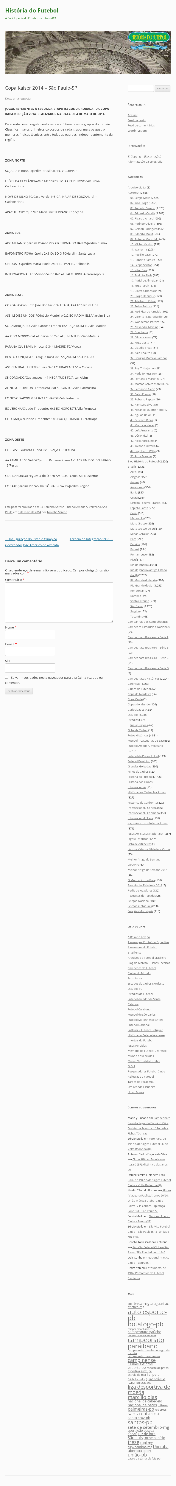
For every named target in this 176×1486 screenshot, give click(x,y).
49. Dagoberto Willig (143, 451)
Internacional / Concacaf (143, 808)
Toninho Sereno (57, 512)
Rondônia (136, 591)
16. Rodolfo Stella (141, 275)
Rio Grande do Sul (141, 585)
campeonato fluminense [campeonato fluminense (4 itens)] (141, 1328)
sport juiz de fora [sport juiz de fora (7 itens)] (142, 1434)
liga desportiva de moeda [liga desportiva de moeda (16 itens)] (149, 1389)
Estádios (133, 720)
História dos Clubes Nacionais (147, 792)
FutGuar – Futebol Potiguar (145, 1030)
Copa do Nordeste (139, 694)
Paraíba (135, 544)
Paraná (134, 549)
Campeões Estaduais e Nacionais (149, 627)
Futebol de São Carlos (142, 1014)
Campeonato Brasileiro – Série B (148, 647)
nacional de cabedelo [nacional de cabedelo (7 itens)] (145, 1401)
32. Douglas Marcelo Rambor (148, 358)
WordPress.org (137, 130)
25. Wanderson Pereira (144, 322)
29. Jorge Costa (139, 342)
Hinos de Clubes (138, 771)
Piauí (133, 560)
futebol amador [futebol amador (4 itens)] (136, 1379)
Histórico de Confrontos (143, 802)
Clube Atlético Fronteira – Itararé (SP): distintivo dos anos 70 (148, 1164)
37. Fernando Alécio (142, 389)
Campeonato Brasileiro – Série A (148, 637)
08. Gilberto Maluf (141, 234)
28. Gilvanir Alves (141, 337)
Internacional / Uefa (140, 818)
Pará (133, 539)
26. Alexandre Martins (144, 327)
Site (8, 661)
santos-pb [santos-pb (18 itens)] (140, 1422)
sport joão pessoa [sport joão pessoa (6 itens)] (141, 1430)
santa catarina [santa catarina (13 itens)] (143, 1413)
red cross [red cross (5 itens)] (161, 1409)
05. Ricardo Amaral (142, 218)
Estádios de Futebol (140, 994)
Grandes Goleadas (139, 766)
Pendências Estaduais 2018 (145, 885)
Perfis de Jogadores (140, 890)
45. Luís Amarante (141, 430)
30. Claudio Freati (141, 348)
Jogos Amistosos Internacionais (148, 823)
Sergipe (135, 611)
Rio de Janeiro (139, 565)
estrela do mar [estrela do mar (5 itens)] (137, 1375)
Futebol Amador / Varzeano (83, 507)
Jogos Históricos (138, 839)
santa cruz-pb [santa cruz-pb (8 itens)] (139, 1417)
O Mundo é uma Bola (141, 880)
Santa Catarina (139, 601)
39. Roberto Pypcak (142, 399)
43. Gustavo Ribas (141, 420)
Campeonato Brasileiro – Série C (148, 658)
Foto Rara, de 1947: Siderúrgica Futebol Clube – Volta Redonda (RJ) (149, 1144)
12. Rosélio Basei (140, 255)
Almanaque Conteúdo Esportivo (148, 942)
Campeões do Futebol (142, 968)
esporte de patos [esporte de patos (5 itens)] (157, 1368)
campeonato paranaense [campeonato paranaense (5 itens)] (144, 1356)
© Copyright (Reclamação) (144, 156)
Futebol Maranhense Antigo (146, 1020)
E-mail (11, 644)
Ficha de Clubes (138, 730)
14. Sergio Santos (141, 265)
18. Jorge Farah (139, 286)
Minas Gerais (138, 534)
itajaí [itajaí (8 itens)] (132, 1382)
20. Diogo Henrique (142, 296)
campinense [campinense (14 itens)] (142, 1360)
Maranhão (137, 518)
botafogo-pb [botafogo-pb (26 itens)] (146, 1324)
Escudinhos (135, 978)
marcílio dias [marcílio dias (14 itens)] (142, 1397)
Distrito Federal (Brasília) (145, 503)
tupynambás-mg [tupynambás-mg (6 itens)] (140, 1447)
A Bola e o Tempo (139, 937)
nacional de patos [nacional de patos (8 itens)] (142, 1404)
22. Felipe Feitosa (141, 306)
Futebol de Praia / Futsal (143, 756)
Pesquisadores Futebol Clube (146, 1071)
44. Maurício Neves (142, 425)
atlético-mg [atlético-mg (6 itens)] (136, 1307)
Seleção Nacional (138, 901)
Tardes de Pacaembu (141, 1082)
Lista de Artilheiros (139, 844)
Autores (133, 193)
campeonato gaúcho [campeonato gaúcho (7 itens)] (144, 1331)
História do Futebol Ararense (146, 1035)
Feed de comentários (141, 125)
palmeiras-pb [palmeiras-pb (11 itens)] (141, 1409)
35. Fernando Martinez (144, 379)
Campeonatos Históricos (143, 678)
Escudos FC (135, 989)
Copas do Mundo (139, 704)
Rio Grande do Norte (143, 580)
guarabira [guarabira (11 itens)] (155, 1378)
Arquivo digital (137, 187)
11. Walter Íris (139, 249)
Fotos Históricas (138, 735)
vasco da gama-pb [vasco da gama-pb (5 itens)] (139, 1458)
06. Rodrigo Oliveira (142, 224)
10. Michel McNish (141, 244)
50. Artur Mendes (141, 456)
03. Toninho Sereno (52, 507)
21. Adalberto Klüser (143, 301)
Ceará (134, 497)
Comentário (15, 580)
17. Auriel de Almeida (143, 280)
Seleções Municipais (140, 911)
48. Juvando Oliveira (143, 446)
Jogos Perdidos (137, 1045)
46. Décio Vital (139, 435)
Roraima (135, 596)
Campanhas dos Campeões (145, 622)
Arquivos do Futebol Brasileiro (147, 958)
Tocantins (136, 616)
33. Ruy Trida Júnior (142, 368)
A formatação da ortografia (145, 161)
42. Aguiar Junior (140, 415)
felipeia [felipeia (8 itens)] (153, 1374)
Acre (133, 472)
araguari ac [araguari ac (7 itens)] (159, 1303)
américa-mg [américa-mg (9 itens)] (139, 1303)
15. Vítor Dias (138, 270)
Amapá (134, 482)
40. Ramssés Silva (141, 404)
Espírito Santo (139, 508)
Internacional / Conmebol (144, 813)
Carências (134, 684)
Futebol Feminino (139, 761)
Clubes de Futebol (139, 689)
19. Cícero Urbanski (142, 291)
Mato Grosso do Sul (143, 529)
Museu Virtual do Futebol (144, 1061)
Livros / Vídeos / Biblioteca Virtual (149, 849)
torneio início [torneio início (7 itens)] (154, 1437)
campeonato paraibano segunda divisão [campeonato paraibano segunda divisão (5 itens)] (149, 1351)
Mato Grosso (138, 523)
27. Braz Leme (139, 332)
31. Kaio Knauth (140, 353)
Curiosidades (136, 709)
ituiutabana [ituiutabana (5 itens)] (143, 1383)
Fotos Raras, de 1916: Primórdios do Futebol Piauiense (147, 1273)
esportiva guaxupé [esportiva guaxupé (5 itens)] (140, 1371)
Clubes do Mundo (139, 973)
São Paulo (136, 606)
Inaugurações (139, 725)
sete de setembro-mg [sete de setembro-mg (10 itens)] (148, 1427)
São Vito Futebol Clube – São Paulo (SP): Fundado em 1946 (149, 1232)
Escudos (133, 715)
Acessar (132, 115)
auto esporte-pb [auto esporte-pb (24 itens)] (147, 1314)
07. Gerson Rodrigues (143, 229)
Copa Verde (135, 699)
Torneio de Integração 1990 (91, 539)
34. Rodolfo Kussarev (143, 373)
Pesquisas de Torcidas (142, 896)
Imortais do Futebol (140, 1040)
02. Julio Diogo (139, 203)
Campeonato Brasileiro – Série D (148, 668)
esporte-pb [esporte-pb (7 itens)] (137, 1367)
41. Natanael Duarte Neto (146, 410)
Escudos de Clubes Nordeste (146, 983)
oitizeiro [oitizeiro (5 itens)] (163, 1405)
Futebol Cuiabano (139, 1009)
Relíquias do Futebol (141, 1076)
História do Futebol (31, 10)
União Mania (136, 1092)
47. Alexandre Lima (142, 441)
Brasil (131, 466)
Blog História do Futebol (143, 461)
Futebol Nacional (139, 1025)
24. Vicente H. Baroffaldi (145, 317)
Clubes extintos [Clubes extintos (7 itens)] (140, 1364)
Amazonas (137, 487)
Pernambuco (138, 554)
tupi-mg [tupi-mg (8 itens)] (146, 1442)
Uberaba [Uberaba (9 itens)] (160, 1446)
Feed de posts (137, 120)
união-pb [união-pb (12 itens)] (137, 1455)
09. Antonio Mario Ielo (144, 239)
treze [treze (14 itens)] (133, 1442)
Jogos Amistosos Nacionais (145, 834)
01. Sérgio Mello (140, 198)
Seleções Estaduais (140, 906)
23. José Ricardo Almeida (145, 311)
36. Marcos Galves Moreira (147, 384)
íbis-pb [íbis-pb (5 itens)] (156, 1458)
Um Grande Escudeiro (142, 1087)
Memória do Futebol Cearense (147, 1051)
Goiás (133, 513)
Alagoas (135, 477)
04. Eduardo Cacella (142, 213)
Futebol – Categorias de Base (146, 740)
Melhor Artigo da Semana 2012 (147, 870)
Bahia (133, 492)
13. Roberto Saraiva (142, 260)
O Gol (131, 1066)
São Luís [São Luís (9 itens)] (135, 1437)
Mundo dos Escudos (141, 1056)
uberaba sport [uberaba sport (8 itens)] (139, 1450)
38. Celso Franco (140, 394)
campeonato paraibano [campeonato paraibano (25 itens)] (146, 1342)
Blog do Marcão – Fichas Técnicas (149, 963)
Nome (10, 627)
